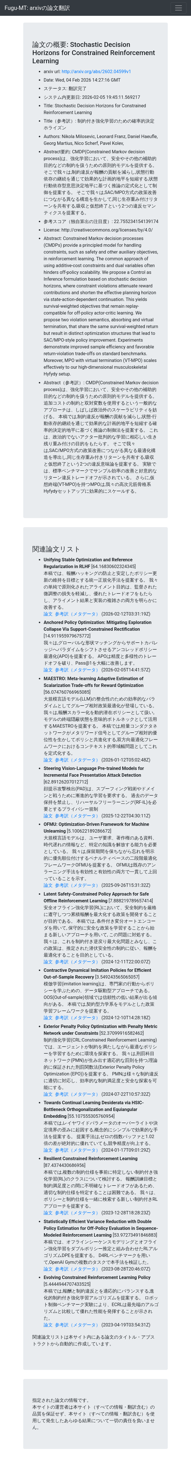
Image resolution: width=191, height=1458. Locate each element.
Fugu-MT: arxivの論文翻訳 (37, 8)
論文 (48, 614)
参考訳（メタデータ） (77, 614)
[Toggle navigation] (178, 8)
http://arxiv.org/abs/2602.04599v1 (96, 71)
